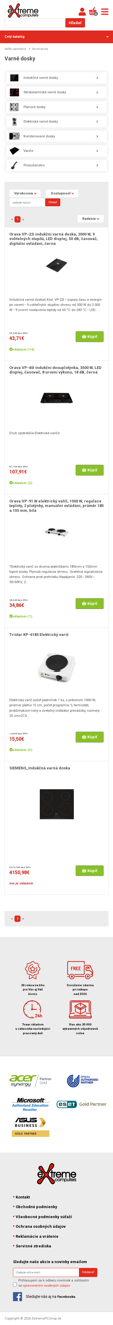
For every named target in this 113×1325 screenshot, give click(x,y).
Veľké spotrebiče (15, 48)
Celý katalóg (56, 36)
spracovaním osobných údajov (46, 1285)
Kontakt (21, 1197)
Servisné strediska (32, 1246)
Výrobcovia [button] (23, 193)
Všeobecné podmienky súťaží (42, 1216)
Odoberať (88, 1272)
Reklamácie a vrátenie (36, 1236)
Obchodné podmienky (35, 1207)
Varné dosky (40, 48)
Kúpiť (89, 336)
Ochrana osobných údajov (39, 1226)
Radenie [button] (89, 219)
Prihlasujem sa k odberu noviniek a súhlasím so (53, 1283)
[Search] (27, 202)
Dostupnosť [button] (61, 193)
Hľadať (75, 23)
